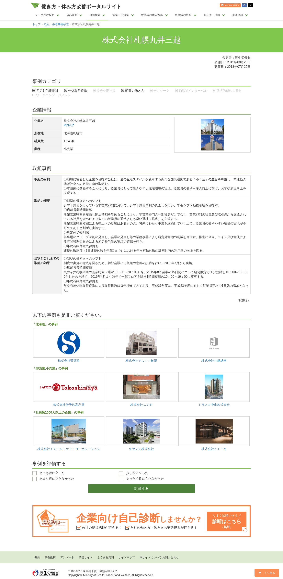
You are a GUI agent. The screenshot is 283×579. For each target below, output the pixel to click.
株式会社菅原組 (69, 360)
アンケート (67, 557)
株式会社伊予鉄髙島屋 (69, 404)
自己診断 (74, 15)
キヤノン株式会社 (141, 449)
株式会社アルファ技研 (141, 360)
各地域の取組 (185, 15)
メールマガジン (230, 5)
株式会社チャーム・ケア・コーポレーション (68, 449)
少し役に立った (133, 473)
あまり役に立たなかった (53, 479)
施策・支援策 (123, 15)
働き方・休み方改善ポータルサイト (81, 6)
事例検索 (97, 15)
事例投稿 (50, 557)
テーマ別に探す (47, 15)
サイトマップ (126, 557)
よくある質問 (105, 557)
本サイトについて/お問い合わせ (159, 557)
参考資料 (240, 15)
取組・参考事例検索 (56, 24)
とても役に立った (48, 473)
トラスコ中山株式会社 (214, 404)
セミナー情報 (214, 15)
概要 (37, 557)
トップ (36, 24)
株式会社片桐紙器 (214, 360)
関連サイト (86, 557)
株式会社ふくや (141, 404)
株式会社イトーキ (214, 449)
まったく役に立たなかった (141, 479)
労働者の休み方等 (154, 15)
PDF (67, 125)
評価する (141, 489)
